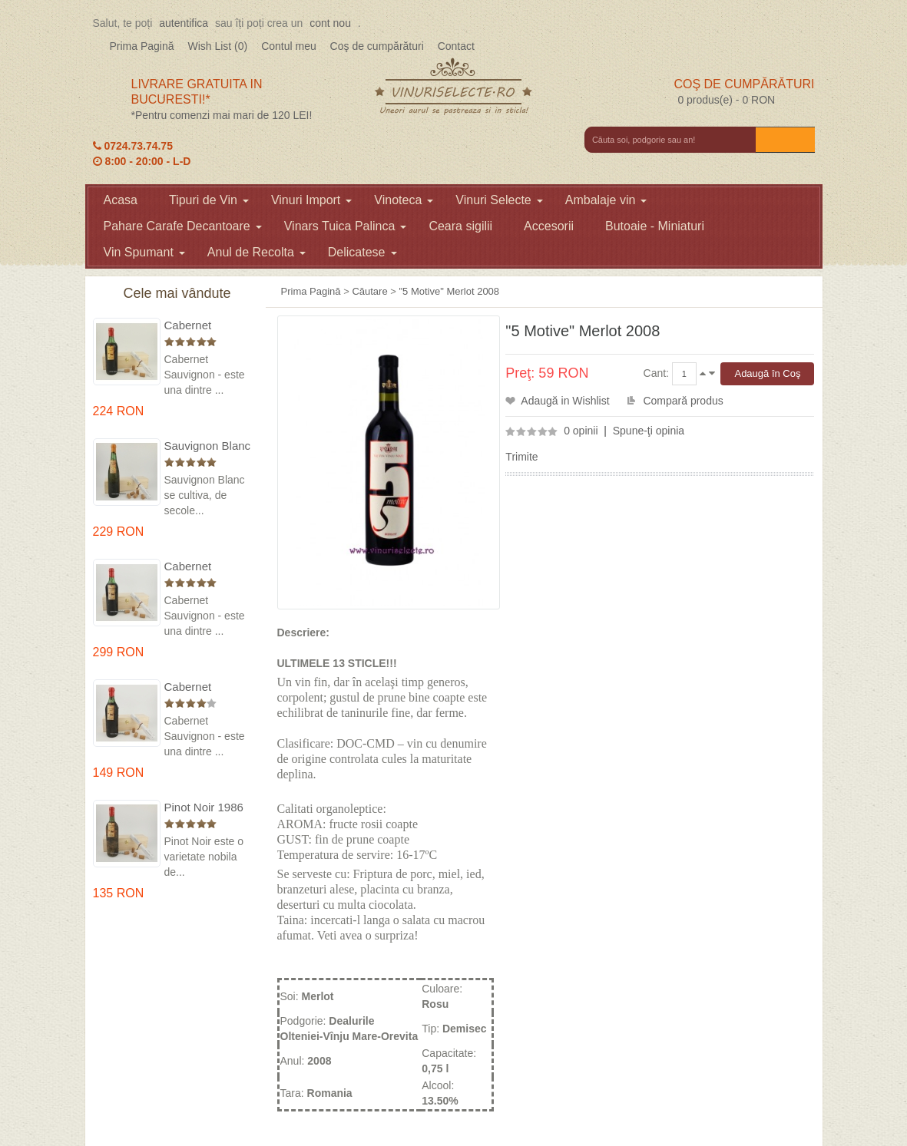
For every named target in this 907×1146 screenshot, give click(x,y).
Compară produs (683, 401)
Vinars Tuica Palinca (345, 226)
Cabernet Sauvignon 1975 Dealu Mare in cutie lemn (205, 326)
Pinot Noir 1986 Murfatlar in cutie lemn (207, 808)
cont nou (330, 23)
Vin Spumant (144, 252)
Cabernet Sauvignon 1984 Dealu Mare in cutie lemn (205, 687)
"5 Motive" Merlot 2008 (449, 291)
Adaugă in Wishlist (565, 401)
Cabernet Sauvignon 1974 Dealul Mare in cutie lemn (205, 567)
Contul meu (288, 46)
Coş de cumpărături (377, 46)
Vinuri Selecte (498, 199)
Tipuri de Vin (209, 199)
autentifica (183, 23)
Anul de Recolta (256, 252)
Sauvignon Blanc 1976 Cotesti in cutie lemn (207, 446)
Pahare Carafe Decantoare (183, 226)
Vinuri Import (311, 199)
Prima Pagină (142, 46)
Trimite (521, 457)
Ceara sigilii (460, 226)
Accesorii (549, 226)
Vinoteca (403, 199)
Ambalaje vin (606, 199)
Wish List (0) (217, 46)
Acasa (120, 199)
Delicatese (362, 252)
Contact (456, 46)
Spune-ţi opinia (648, 430)
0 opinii (580, 430)
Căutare (369, 291)
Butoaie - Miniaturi (654, 226)
